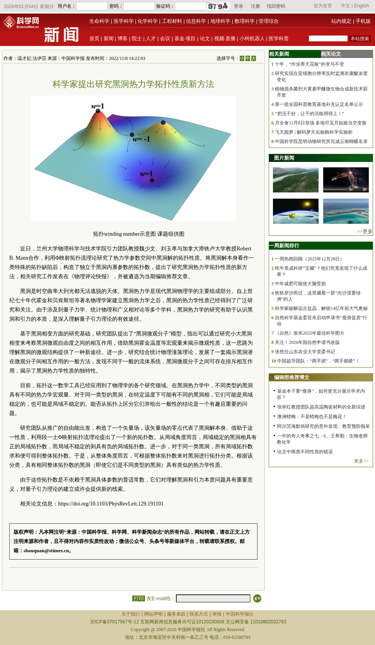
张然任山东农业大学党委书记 (305, 351)
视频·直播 (225, 38)
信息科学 (196, 21)
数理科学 (245, 21)
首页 (94, 38)
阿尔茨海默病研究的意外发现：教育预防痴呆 (323, 426)
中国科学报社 (240, 614)
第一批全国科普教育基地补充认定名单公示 (319, 104)
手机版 (363, 21)
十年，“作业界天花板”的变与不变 (309, 64)
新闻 (109, 38)
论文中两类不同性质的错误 (305, 451)
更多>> (361, 461)
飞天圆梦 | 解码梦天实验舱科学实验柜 (313, 132)
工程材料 (172, 21)
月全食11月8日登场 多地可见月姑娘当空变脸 (320, 123)
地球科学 (220, 21)
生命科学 (99, 21)
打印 (138, 598)
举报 (217, 614)
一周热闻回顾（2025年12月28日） (309, 259)
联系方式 (198, 614)
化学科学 (148, 21)
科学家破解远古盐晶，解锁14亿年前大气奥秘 (321, 308)
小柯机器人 (252, 38)
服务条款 (176, 614)
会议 (165, 38)
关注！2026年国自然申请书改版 (307, 342)
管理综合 (269, 21)
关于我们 (130, 614)
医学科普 (279, 38)
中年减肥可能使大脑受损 (300, 283)
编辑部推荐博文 (291, 377)
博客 (123, 38)
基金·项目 (185, 38)
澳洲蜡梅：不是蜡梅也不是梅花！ (312, 416)
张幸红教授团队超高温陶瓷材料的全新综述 (321, 407)
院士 (137, 38)
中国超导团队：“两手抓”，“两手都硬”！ (318, 361)
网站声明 (153, 614)
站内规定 (341, 21)
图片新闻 (284, 158)
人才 (151, 38)
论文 (205, 38)
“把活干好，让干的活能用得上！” (309, 113)
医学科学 (124, 21)
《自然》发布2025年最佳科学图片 (309, 333)
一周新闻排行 (284, 245)
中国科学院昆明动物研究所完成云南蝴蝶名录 (321, 141)
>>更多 (365, 231)
